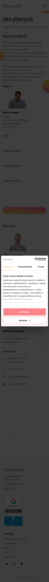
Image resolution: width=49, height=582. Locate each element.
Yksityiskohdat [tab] (25, 266)
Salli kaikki (24, 312)
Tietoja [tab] (41, 266)
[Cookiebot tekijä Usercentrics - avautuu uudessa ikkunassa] (35, 259)
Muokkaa (24, 320)
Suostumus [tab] (8, 266)
